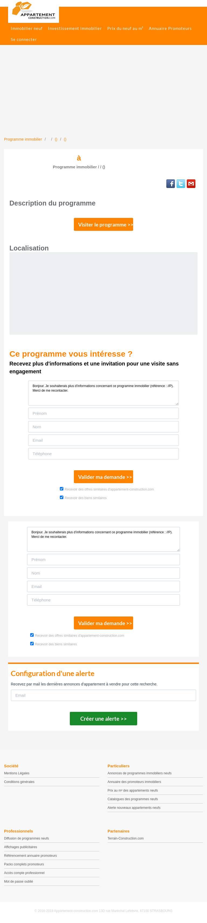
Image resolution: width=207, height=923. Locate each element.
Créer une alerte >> (103, 718)
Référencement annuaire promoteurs (30, 856)
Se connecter (24, 39)
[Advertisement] (103, 96)
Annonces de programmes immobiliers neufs (139, 773)
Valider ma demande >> (105, 477)
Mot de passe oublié (18, 881)
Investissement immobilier (75, 28)
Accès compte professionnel (24, 873)
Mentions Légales (16, 773)
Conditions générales (19, 782)
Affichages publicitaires (20, 847)
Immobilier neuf (27, 28)
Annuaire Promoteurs (170, 28)
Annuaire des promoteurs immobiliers (134, 782)
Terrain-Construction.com (126, 838)
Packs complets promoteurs (24, 864)
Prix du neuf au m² (125, 28)
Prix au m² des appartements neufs (133, 790)
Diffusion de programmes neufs (26, 838)
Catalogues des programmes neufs (133, 799)
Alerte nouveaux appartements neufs (134, 808)
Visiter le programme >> (105, 224)
